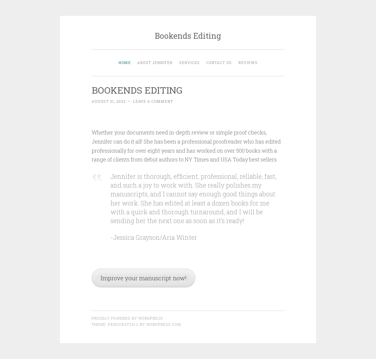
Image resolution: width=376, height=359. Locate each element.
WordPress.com (163, 324)
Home (124, 62)
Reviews (248, 62)
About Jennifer (155, 62)
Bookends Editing (188, 36)
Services (189, 62)
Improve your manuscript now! (143, 278)
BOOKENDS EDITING (137, 90)
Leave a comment (153, 101)
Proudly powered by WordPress (127, 318)
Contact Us (219, 62)
